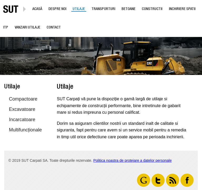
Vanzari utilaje (27, 28)
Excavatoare (22, 109)
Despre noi (57, 9)
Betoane (128, 9)
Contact (54, 28)
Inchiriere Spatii (182, 9)
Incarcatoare (22, 119)
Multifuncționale (25, 129)
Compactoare (23, 99)
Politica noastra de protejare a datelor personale (132, 160)
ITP (5, 28)
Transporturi (103, 9)
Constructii (152, 9)
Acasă (37, 9)
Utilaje (79, 9)
